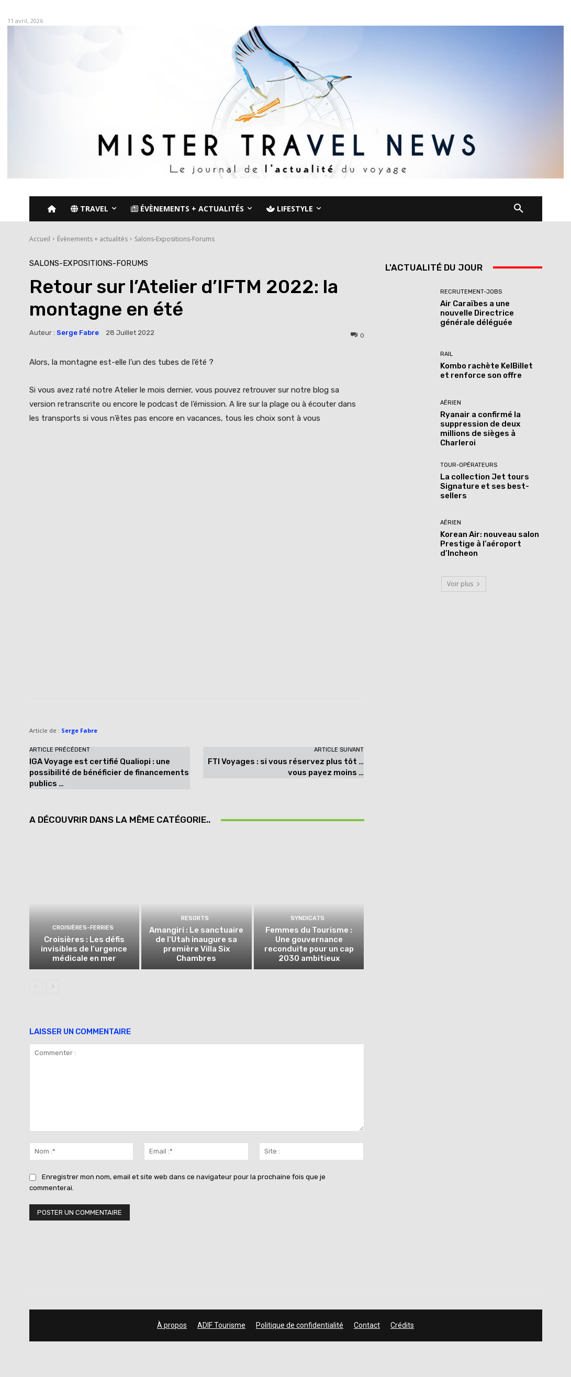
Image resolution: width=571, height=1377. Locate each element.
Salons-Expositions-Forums (175, 238)
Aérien (450, 403)
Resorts (195, 918)
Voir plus (463, 583)
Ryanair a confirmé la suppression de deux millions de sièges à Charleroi (480, 428)
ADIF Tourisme (221, 1325)
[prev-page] (35, 986)
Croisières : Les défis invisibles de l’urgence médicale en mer (84, 949)
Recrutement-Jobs (471, 292)
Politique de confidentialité (299, 1325)
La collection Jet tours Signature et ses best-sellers (484, 486)
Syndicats (307, 918)
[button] (518, 208)
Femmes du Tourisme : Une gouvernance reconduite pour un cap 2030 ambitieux (309, 944)
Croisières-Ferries (83, 928)
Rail (446, 354)
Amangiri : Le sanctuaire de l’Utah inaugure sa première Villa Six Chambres (196, 944)
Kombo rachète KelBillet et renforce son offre (486, 370)
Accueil (39, 238)
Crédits (402, 1325)
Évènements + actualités (92, 238)
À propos (172, 1325)
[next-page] (52, 986)
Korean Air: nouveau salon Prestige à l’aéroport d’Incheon (489, 544)
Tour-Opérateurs (468, 465)
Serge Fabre (78, 332)
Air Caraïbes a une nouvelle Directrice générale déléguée (477, 313)
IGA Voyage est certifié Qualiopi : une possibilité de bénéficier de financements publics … (109, 772)
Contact (367, 1325)
